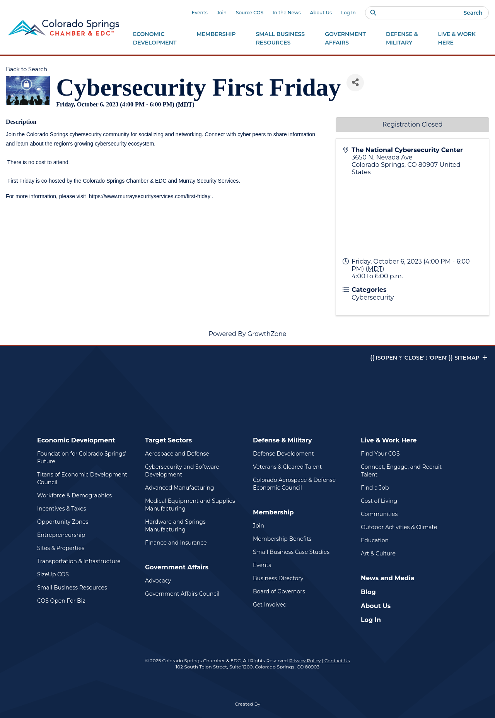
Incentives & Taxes (61, 508)
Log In (348, 12)
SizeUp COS (53, 574)
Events (200, 12)
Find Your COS (380, 453)
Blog (368, 592)
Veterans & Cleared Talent (287, 466)
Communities (379, 514)
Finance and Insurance (176, 542)
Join (222, 12)
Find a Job (375, 487)
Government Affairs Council (182, 593)
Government (345, 39)
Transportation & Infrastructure (79, 561)
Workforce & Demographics (74, 495)
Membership (273, 512)
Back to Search (26, 69)
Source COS (249, 12)
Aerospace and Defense (177, 453)
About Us (321, 12)
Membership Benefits (282, 538)
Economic (155, 39)
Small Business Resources (72, 587)
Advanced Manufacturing (179, 487)
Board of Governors (279, 591)
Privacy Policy (305, 660)
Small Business (280, 39)
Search (472, 12)
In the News (287, 12)
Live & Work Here (389, 440)
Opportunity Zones (62, 521)
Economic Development (76, 440)
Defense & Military (282, 440)
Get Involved (270, 604)
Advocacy (158, 580)
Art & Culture (378, 553)
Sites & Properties (60, 548)
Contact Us (337, 660)
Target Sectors (168, 440)
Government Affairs (176, 567)
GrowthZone (267, 334)
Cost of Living (379, 500)
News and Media (387, 578)
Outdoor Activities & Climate (399, 527)
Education (375, 540)
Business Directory (278, 578)
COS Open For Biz (61, 600)
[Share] (355, 82)
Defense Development (283, 453)
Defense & (402, 39)
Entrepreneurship (61, 534)
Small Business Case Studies (291, 551)
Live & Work (457, 39)
